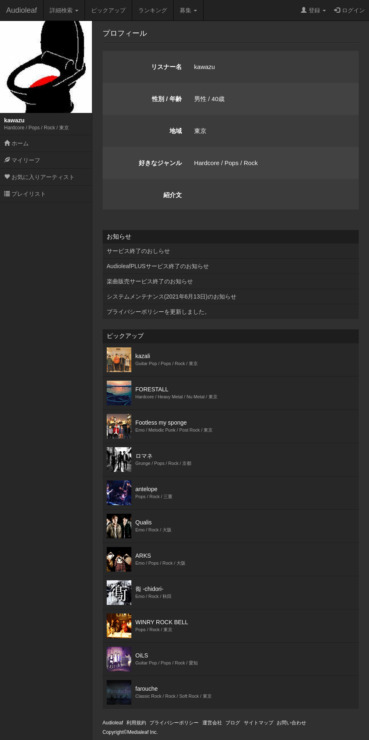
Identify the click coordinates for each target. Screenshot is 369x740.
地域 (176, 130)
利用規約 (136, 723)
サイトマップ (258, 723)
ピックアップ (108, 10)
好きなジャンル (160, 162)
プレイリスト (25, 194)
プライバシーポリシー (174, 723)
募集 (188, 10)
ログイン (349, 10)
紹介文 (172, 194)
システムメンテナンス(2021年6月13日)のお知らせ (171, 296)
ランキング (152, 10)
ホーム (16, 143)
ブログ (232, 723)
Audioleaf (21, 10)
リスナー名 (166, 66)
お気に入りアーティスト (39, 177)
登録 (313, 10)
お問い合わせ (291, 723)
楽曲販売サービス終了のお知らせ (150, 281)
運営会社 (212, 723)
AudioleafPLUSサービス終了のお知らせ (158, 266)
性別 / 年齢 (167, 98)
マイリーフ (22, 160)
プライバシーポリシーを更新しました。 (158, 311)
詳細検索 (64, 10)
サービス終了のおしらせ (138, 251)
